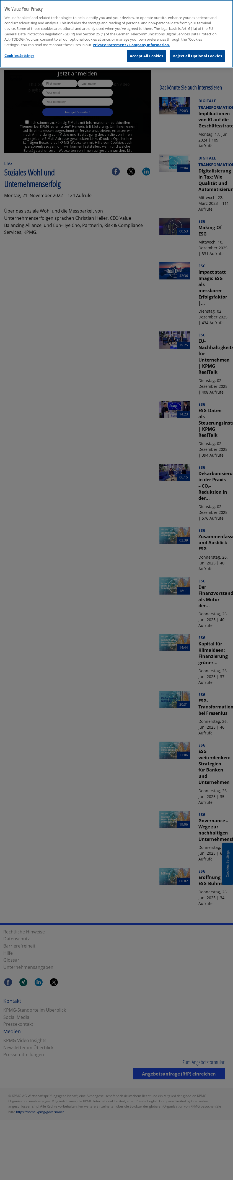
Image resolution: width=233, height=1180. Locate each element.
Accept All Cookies (146, 55)
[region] (116, 34)
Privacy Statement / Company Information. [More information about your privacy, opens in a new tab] (131, 44)
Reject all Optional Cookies (197, 55)
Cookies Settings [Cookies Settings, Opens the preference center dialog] (19, 55)
